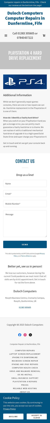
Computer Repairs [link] (25, 350)
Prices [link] (25, 385)
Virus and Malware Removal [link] (25, 371)
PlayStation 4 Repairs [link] (25, 381)
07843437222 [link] (25, 38)
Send (25, 244)
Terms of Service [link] (26, 256)
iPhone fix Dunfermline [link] (25, 357)
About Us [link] (25, 392)
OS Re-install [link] (25, 374)
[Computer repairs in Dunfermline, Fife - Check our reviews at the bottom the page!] (25, 4)
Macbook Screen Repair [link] (25, 361)
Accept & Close (37, 416)
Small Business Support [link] (25, 378)
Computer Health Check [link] (25, 368)
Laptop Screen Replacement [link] (25, 354)
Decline (13, 416)
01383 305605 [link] (26, 33)
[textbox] (25, 183)
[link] (25, 18)
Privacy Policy (9, 408)
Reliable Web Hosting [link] (25, 388)
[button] (6, 35)
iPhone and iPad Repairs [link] (25, 364)
